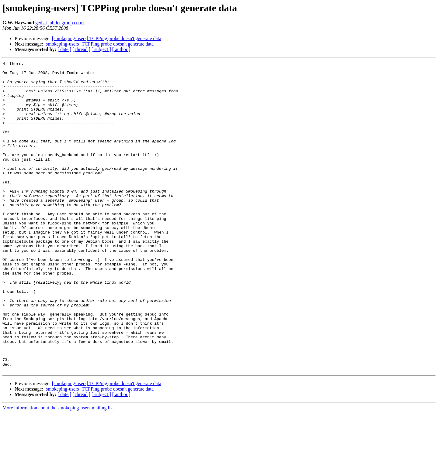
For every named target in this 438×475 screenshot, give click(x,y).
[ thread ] (81, 49)
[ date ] (64, 49)
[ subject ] (101, 49)
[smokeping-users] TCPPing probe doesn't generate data (106, 38)
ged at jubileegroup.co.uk (60, 22)
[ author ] (121, 49)
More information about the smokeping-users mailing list (58, 469)
